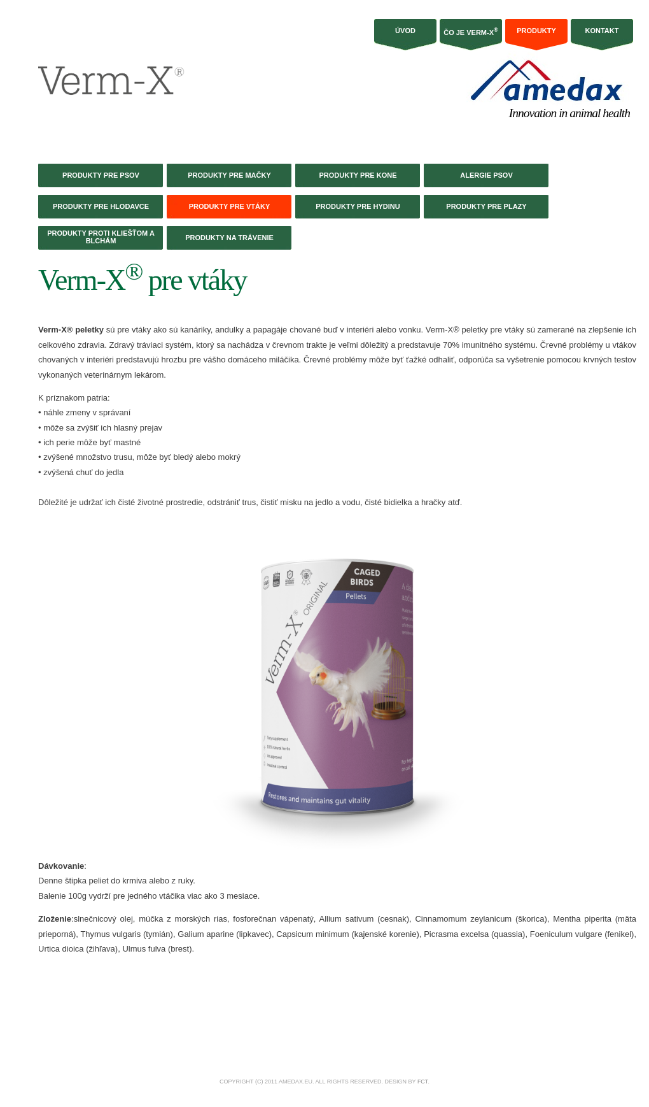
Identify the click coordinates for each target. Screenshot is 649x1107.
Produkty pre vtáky (229, 206)
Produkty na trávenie (229, 237)
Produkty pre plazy (486, 206)
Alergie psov (486, 175)
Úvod (405, 30)
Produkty (536, 30)
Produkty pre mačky (229, 175)
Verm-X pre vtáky (142, 280)
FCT (422, 1081)
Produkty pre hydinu (358, 206)
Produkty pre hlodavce (101, 206)
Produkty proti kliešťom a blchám (101, 237)
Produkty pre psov (100, 175)
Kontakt (602, 30)
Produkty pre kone (357, 175)
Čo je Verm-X (470, 31)
